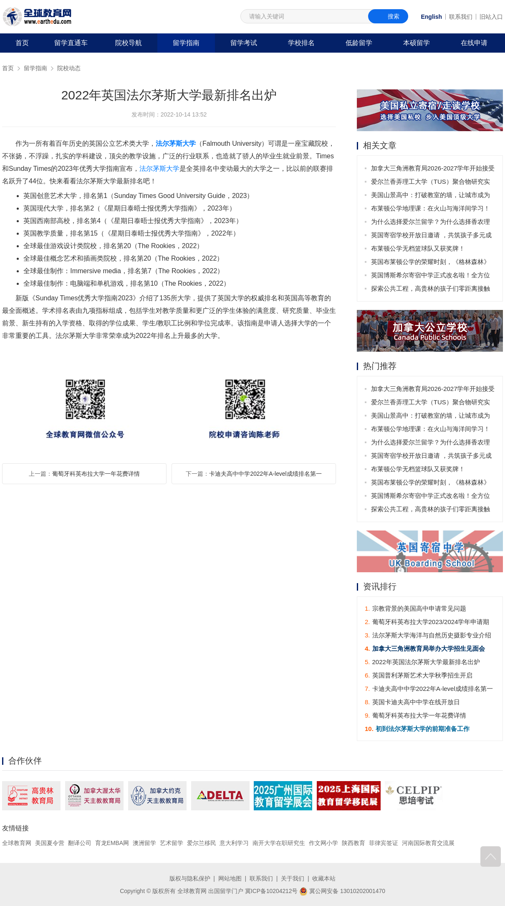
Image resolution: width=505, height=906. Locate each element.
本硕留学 (416, 42)
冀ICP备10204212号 (271, 890)
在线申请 (474, 42)
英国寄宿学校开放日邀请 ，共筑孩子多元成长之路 (431, 236)
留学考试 (243, 42)
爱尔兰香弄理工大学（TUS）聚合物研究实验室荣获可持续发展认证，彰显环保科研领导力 (430, 183)
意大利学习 (234, 843)
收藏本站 (324, 878)
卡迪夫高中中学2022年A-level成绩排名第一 (265, 473)
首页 (22, 42)
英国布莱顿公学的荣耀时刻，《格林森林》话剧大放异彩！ (430, 263)
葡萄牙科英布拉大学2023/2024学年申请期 (427, 621)
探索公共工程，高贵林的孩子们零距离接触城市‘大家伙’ (430, 290)
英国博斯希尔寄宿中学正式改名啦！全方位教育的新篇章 (430, 277)
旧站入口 (491, 16)
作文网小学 (323, 843)
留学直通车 (71, 42)
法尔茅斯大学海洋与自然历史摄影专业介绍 (428, 635)
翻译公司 (79, 843)
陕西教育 (354, 843)
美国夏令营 (49, 843)
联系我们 (460, 16)
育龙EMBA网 (112, 843)
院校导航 (128, 42)
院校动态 (69, 68)
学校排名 (301, 42)
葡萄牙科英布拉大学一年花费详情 (96, 473)
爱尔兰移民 (201, 843)
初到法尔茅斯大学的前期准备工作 (417, 728)
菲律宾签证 (383, 843)
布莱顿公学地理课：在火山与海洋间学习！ (430, 208)
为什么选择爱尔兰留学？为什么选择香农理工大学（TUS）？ (430, 223)
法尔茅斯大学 (176, 143)
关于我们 (292, 878)
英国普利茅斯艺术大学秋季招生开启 (418, 675)
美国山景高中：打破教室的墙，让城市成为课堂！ (430, 196)
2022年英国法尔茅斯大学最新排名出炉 (422, 661)
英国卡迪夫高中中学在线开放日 (412, 702)
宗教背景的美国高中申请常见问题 (415, 608)
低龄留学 (359, 42)
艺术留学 (171, 843)
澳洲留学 (144, 843)
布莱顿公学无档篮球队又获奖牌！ (418, 248)
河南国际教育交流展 (428, 843)
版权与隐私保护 (189, 878)
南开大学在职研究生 (279, 843)
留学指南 (186, 42)
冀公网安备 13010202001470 (342, 890)
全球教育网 (16, 843)
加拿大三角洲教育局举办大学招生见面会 (425, 648)
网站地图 (230, 878)
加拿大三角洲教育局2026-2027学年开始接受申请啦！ (433, 170)
